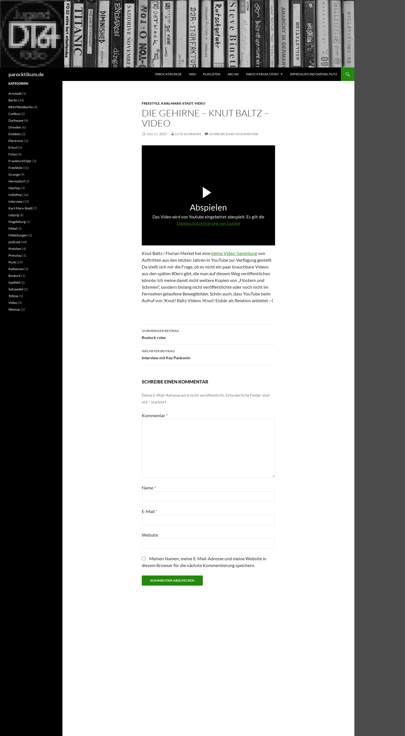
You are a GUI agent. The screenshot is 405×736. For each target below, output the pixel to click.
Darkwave (15, 120)
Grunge (14, 174)
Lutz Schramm (188, 134)
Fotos (12, 154)
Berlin (12, 100)
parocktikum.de (26, 74)
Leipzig (13, 215)
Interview (15, 201)
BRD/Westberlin (20, 107)
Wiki (192, 74)
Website (150, 535)
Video (199, 103)
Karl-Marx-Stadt (177, 103)
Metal (12, 228)
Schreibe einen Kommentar (233, 134)
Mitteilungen (17, 235)
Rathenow (16, 269)
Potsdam (14, 249)
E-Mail (149, 511)
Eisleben (14, 134)
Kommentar (155, 415)
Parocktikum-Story (262, 74)
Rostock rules (208, 334)
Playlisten (211, 74)
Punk (12, 262)
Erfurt (12, 147)
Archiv (233, 74)
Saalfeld (14, 282)
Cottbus (14, 114)
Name (149, 487)
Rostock (14, 276)
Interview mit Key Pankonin (208, 354)
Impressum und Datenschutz (313, 74)
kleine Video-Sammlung (234, 253)
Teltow (13, 296)
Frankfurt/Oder (20, 161)
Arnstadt (14, 93)
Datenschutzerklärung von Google (208, 223)
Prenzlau (15, 255)
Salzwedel (15, 289)
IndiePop (15, 195)
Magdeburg (17, 222)
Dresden (14, 127)
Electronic (16, 141)
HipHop (14, 188)
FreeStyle (151, 103)
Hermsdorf (16, 181)
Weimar (14, 309)
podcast (14, 242)
